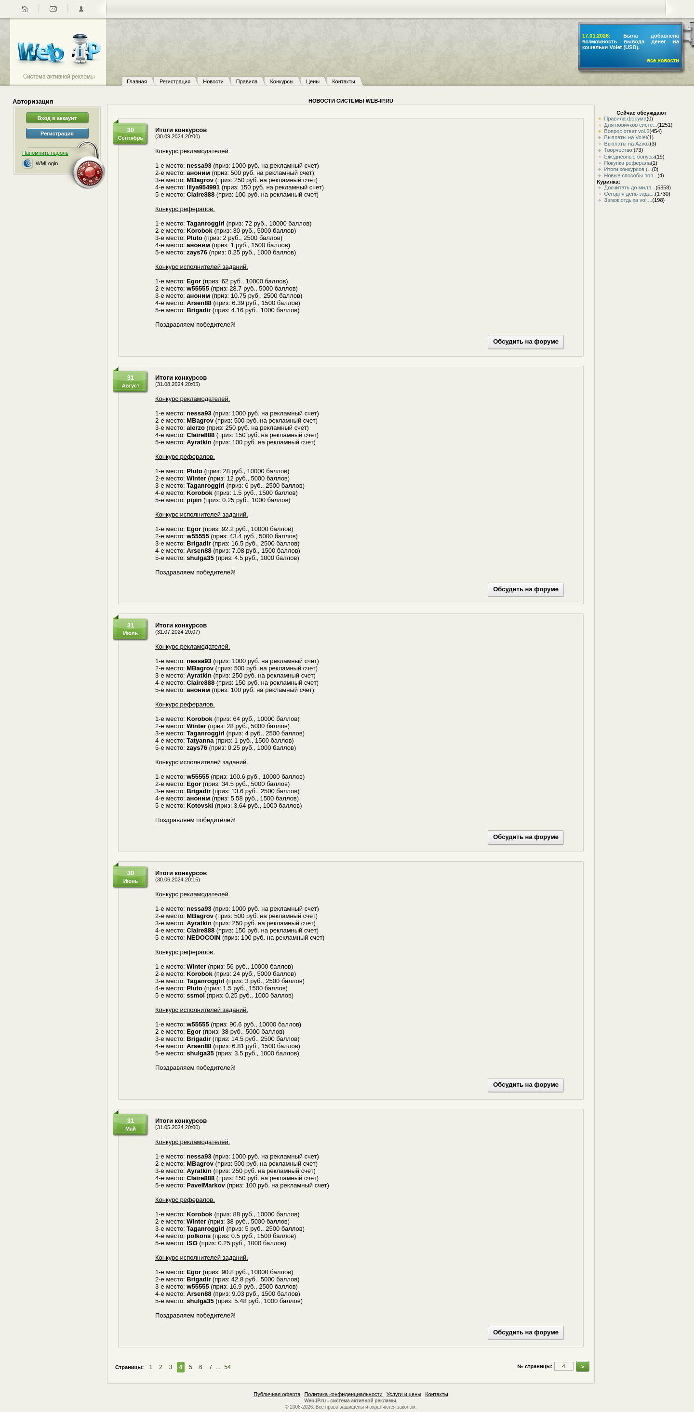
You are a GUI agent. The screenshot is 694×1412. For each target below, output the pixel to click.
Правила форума (625, 118)
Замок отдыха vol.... (628, 200)
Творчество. (619, 150)
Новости (213, 81)
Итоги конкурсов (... (628, 169)
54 (227, 1367)
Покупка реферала (627, 163)
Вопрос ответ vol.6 (627, 131)
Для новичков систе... (630, 125)
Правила (247, 81)
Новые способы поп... (631, 175)
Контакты (343, 81)
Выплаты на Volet (625, 137)
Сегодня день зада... (629, 194)
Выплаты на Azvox (627, 144)
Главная (137, 81)
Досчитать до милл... (630, 187)
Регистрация (175, 81)
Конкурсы (281, 81)
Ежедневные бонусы (629, 157)
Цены (313, 81)
